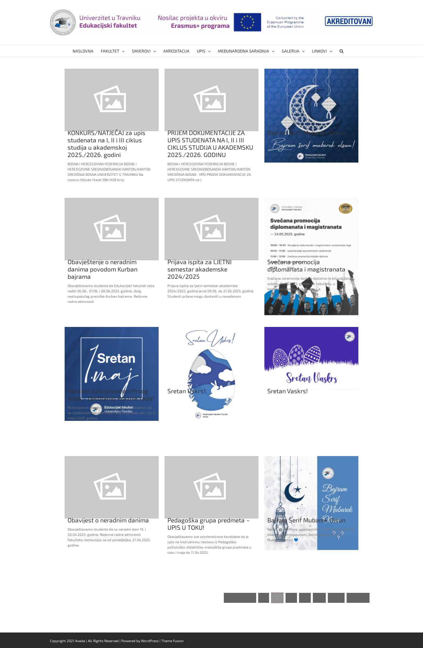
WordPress (150, 641)
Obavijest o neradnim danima (108, 520)
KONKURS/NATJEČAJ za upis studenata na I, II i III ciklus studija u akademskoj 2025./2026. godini (106, 143)
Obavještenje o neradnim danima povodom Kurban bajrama (102, 269)
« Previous (240, 598)
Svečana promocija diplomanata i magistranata (306, 265)
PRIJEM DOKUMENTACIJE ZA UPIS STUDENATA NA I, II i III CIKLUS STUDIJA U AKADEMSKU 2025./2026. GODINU (210, 143)
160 (336, 598)
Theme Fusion (172, 641)
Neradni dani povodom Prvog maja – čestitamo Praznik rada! (111, 394)
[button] (341, 51)
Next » (358, 598)
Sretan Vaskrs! (287, 390)
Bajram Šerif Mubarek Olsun (306, 132)
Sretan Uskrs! (186, 390)
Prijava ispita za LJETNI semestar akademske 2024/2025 (199, 269)
